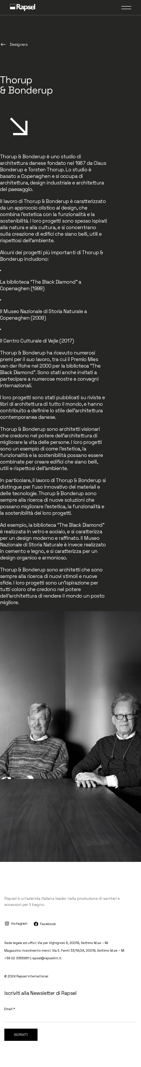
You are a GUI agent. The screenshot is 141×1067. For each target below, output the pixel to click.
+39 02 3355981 (16, 958)
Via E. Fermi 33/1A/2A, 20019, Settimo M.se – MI (88, 950)
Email (9, 1009)
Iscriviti (21, 1034)
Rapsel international (32, 976)
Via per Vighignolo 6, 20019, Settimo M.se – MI (73, 943)
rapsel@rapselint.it (47, 958)
